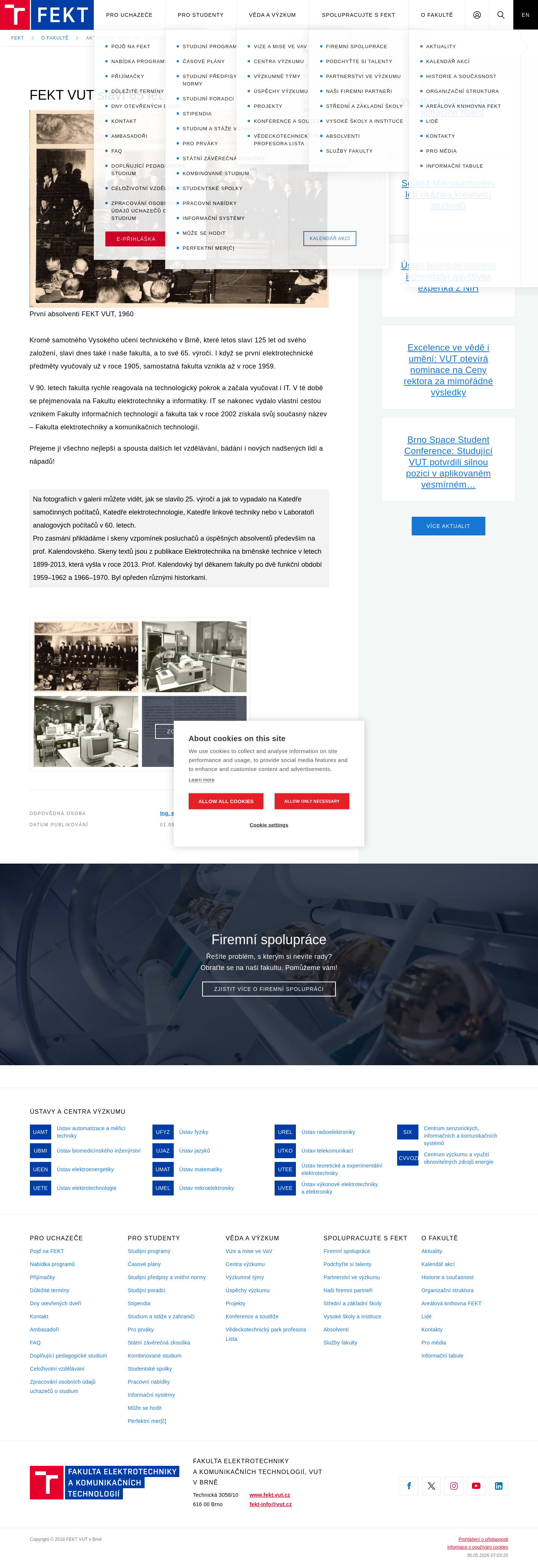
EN (526, 15)
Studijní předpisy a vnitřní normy (167, 1277)
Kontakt (39, 1316)
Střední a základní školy (352, 1303)
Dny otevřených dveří (55, 1303)
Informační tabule (442, 1356)
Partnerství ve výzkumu (352, 1277)
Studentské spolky (150, 1369)
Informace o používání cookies (477, 1547)
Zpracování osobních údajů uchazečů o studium (63, 1386)
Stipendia (139, 1303)
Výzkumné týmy (245, 1277)
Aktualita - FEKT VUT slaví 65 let (131, 38)
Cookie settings (269, 824)
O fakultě (437, 15)
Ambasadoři (44, 1330)
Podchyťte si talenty (347, 1264)
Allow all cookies (226, 801)
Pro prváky (141, 1330)
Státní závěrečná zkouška (159, 1343)
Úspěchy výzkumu (248, 1290)
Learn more (201, 779)
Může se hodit (145, 1408)
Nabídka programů (52, 1264)
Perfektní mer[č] (147, 1421)
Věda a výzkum (272, 15)
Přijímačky (42, 1277)
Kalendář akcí (438, 1264)
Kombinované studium (155, 1356)
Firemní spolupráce (347, 1251)
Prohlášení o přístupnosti (483, 1539)
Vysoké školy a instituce (352, 1316)
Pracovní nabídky (149, 1382)
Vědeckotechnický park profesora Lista (266, 1334)
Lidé (426, 1316)
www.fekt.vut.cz (270, 1495)
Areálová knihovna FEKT (451, 1303)
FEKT (17, 38)
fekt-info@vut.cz (271, 1504)
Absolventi (336, 1330)
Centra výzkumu (245, 1264)
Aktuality (431, 1251)
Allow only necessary (312, 801)
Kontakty (432, 1330)
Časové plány (144, 1264)
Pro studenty (201, 15)
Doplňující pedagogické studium (68, 1356)
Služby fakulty (340, 1343)
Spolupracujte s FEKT (359, 15)
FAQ (35, 1343)
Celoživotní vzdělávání (57, 1369)
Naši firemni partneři (348, 1290)
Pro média (433, 1343)
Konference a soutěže (252, 1316)
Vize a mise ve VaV (249, 1251)
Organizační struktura (447, 1290)
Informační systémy (151, 1395)
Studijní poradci (147, 1290)
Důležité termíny (49, 1290)
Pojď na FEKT (47, 1251)
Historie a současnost (447, 1277)
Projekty (235, 1303)
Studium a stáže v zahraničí (161, 1316)
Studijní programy (149, 1251)
